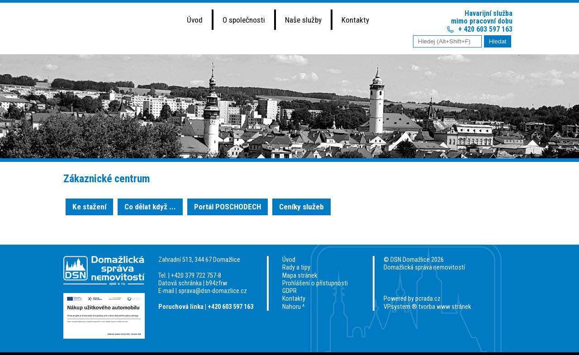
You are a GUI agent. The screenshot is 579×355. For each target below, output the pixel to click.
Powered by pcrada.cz (412, 299)
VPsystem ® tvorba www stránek (427, 307)
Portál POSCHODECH (227, 206)
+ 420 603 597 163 (485, 29)
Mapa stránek (299, 275)
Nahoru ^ (293, 307)
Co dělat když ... (150, 206)
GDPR (289, 291)
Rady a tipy (296, 267)
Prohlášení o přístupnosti (315, 283)
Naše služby (303, 19)
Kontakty (355, 19)
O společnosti (244, 19)
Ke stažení (89, 206)
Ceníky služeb (301, 206)
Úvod (195, 19)
